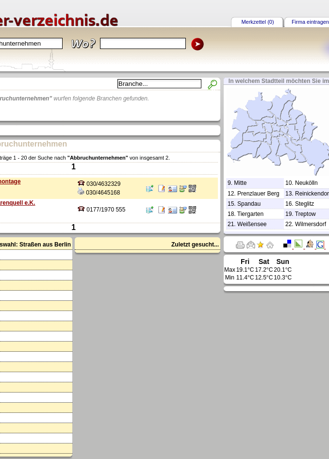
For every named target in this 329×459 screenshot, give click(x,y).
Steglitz (304, 203)
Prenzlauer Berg (258, 193)
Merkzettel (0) (257, 22)
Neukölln (306, 183)
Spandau (249, 203)
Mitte (240, 183)
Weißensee (251, 224)
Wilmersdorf (310, 224)
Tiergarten (250, 214)
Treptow (305, 214)
